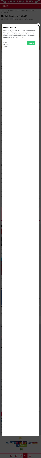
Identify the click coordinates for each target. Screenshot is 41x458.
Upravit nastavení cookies (5, 238)
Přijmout (31, 237)
